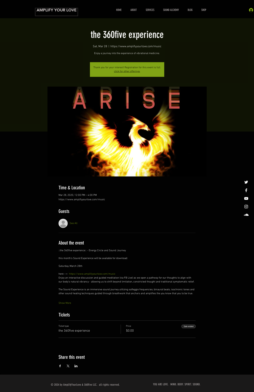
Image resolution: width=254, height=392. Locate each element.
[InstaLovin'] (246, 206)
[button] (150, 10)
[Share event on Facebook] (60, 366)
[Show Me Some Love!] (246, 198)
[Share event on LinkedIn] (76, 366)
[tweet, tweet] (246, 182)
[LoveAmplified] (246, 214)
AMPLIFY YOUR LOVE (57, 10)
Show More (65, 303)
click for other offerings (127, 71)
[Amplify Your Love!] (246, 190)
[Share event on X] (68, 366)
